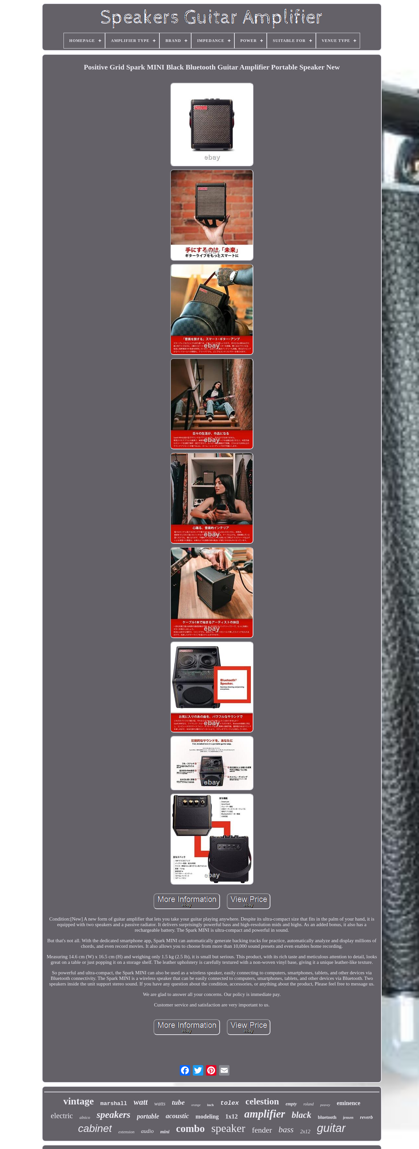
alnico (85, 1117)
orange (195, 1105)
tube (178, 1102)
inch (210, 1105)
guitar (331, 1127)
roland (308, 1104)
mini (164, 1131)
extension (126, 1131)
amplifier (264, 1114)
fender (262, 1130)
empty (291, 1103)
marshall (113, 1103)
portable (148, 1116)
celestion (262, 1101)
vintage (78, 1101)
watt (141, 1102)
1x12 (231, 1116)
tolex (229, 1103)
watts (159, 1103)
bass (286, 1129)
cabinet (95, 1128)
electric (62, 1116)
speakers (113, 1114)
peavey (325, 1105)
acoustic (177, 1116)
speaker (228, 1128)
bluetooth (327, 1117)
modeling (207, 1116)
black (301, 1115)
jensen (348, 1117)
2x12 (305, 1131)
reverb (366, 1117)
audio (147, 1131)
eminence (348, 1103)
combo (190, 1128)
